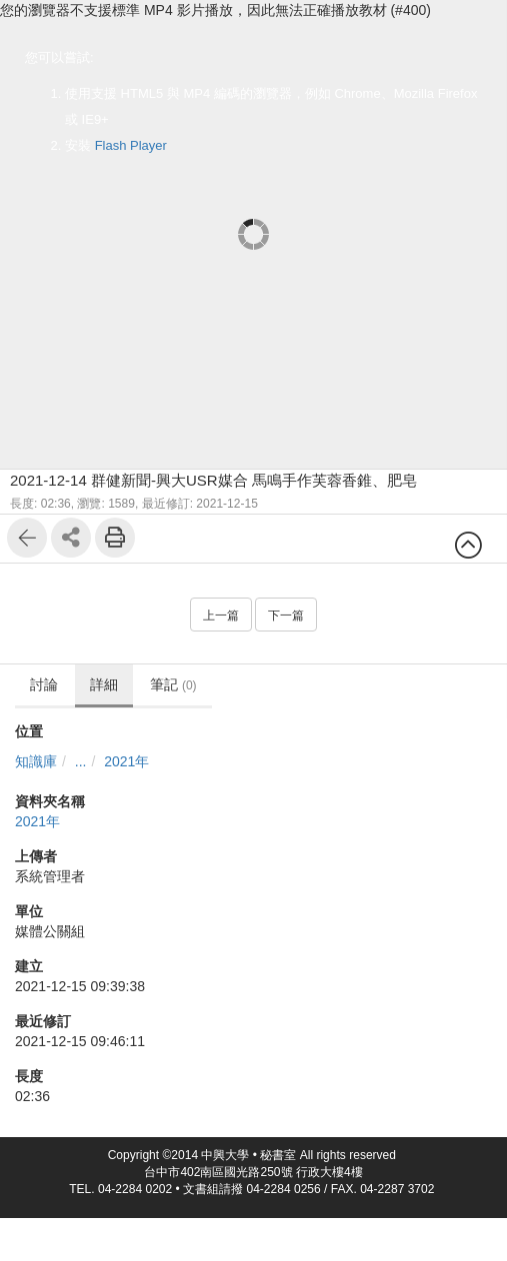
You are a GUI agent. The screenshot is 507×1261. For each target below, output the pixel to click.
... (81, 761)
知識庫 (36, 761)
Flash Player (131, 145)
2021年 (126, 761)
